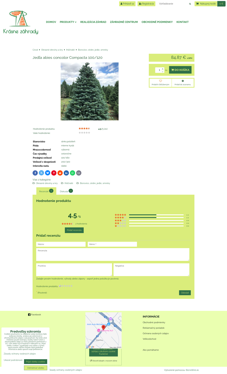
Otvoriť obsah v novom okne (103, 361)
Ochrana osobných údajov (156, 333)
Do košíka (180, 69)
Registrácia (146, 3)
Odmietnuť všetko (35, 368)
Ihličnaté (69, 183)
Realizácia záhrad (93, 21)
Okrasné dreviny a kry (47, 183)
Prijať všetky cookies (35, 361)
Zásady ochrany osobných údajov (65, 370)
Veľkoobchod (149, 339)
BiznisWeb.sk (192, 370)
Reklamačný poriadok (153, 328)
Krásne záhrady (20, 31)
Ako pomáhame (151, 350)
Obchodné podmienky (157, 21)
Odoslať (185, 292)
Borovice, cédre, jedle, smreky (95, 183)
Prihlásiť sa (127, 3)
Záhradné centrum (124, 21)
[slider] (84, 128)
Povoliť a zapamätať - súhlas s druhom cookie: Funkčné (103, 351)
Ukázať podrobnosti (13, 360)
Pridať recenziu (74, 230)
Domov (51, 21)
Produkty (68, 21)
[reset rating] (60, 286)
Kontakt (182, 21)
